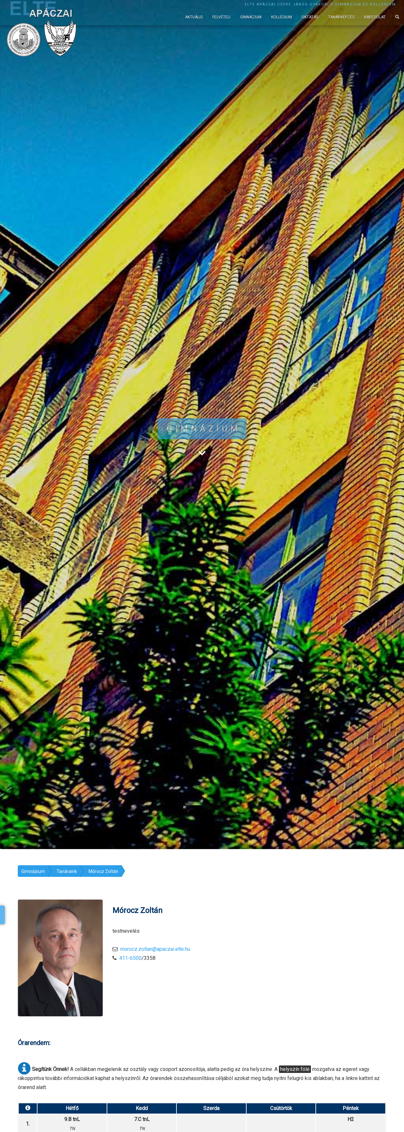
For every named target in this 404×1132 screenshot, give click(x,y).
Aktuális (194, 17)
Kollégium (281, 17)
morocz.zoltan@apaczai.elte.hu (155, 949)
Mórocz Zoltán (103, 871)
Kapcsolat (375, 17)
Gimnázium (250, 17)
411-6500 (130, 958)
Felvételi (221, 17)
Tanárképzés (341, 17)
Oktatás (310, 17)
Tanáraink (67, 871)
